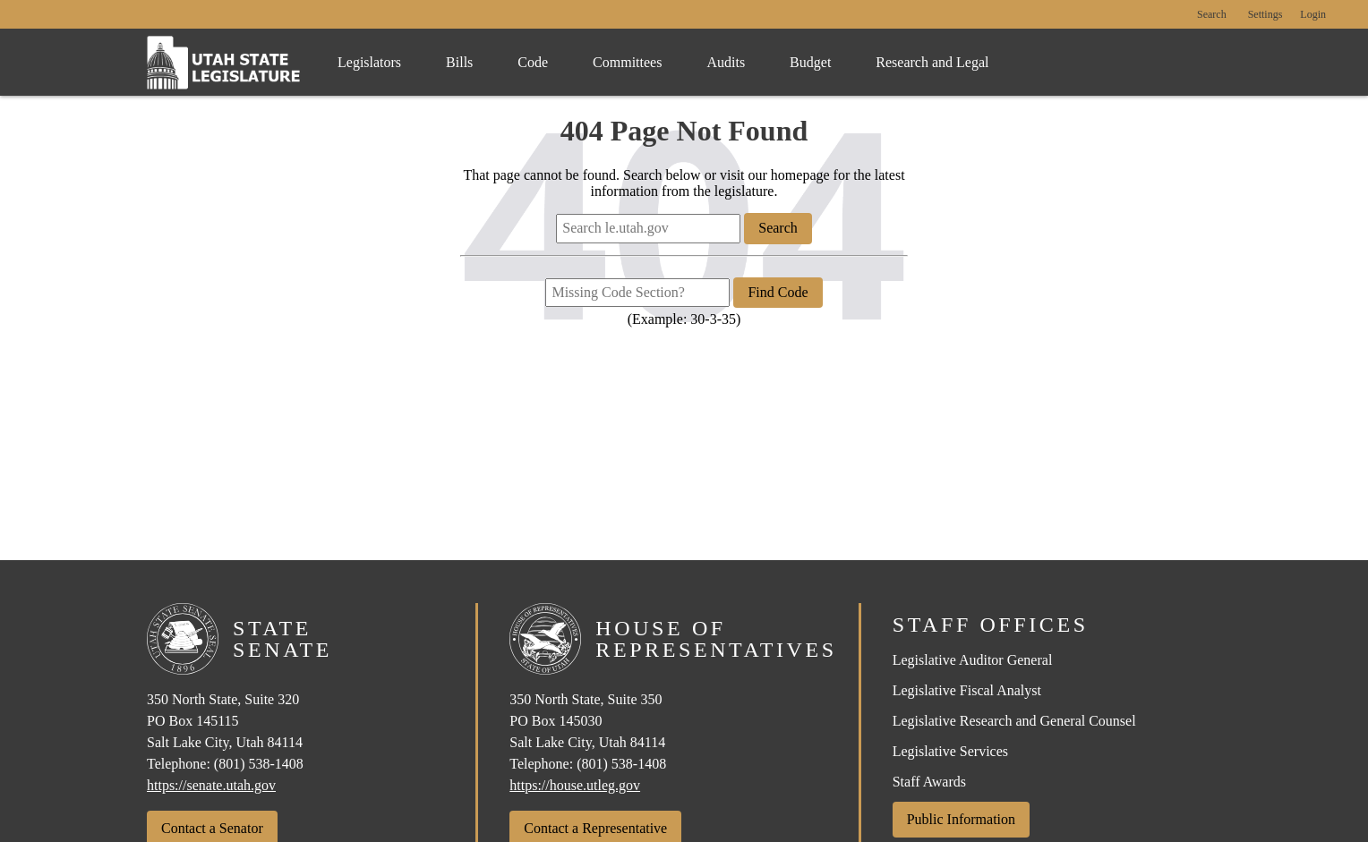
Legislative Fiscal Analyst (967, 690)
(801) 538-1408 (259, 763)
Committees (627, 62)
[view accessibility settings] (1265, 15)
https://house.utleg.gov (574, 785)
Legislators (369, 62)
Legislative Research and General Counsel (1014, 720)
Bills (459, 62)
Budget (810, 62)
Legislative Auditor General (973, 660)
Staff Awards (929, 781)
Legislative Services (950, 751)
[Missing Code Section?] (637, 292)
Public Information (961, 819)
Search (1212, 15)
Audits (725, 62)
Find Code (778, 292)
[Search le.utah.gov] (648, 228)
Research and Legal (932, 62)
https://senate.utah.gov (211, 785)
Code (532, 62)
